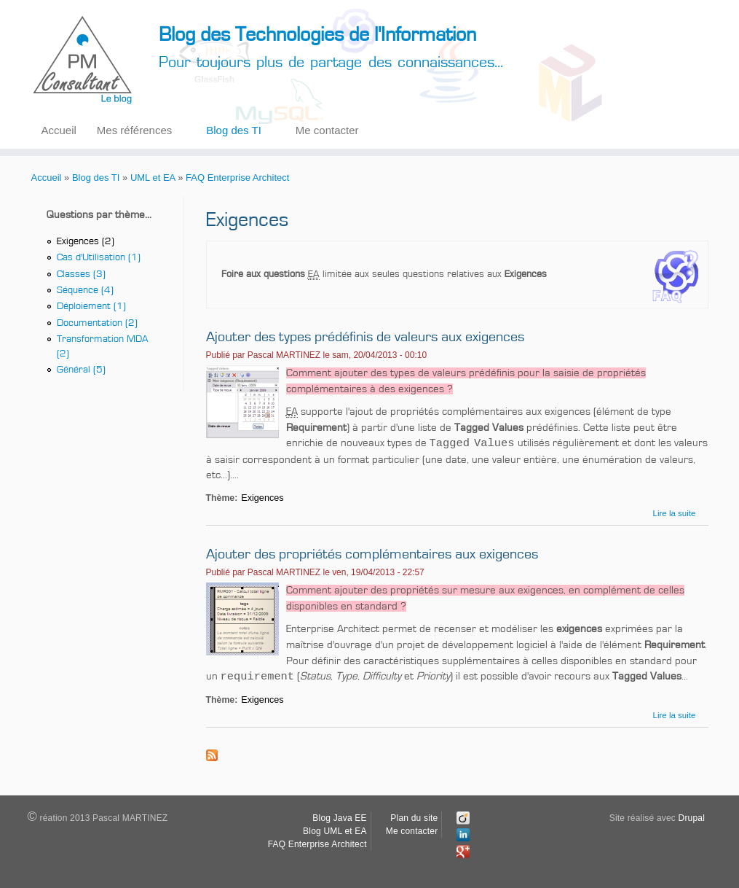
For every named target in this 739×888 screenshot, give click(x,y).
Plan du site (414, 818)
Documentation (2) (97, 323)
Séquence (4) (85, 290)
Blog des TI (233, 130)
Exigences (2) (85, 241)
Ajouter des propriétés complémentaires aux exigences (372, 554)
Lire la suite (674, 513)
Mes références (134, 130)
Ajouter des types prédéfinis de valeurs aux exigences (365, 337)
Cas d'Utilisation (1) (99, 257)
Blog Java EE (339, 818)
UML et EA (152, 177)
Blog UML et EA (335, 831)
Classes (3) (81, 274)
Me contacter (327, 130)
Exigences (262, 498)
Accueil (59, 130)
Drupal (692, 818)
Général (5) (81, 370)
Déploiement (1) (91, 306)
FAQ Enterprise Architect (237, 177)
